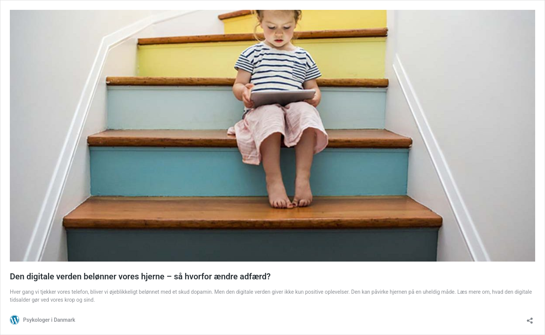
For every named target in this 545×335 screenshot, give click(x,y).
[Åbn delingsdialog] (530, 318)
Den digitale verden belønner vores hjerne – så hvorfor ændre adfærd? (140, 276)
